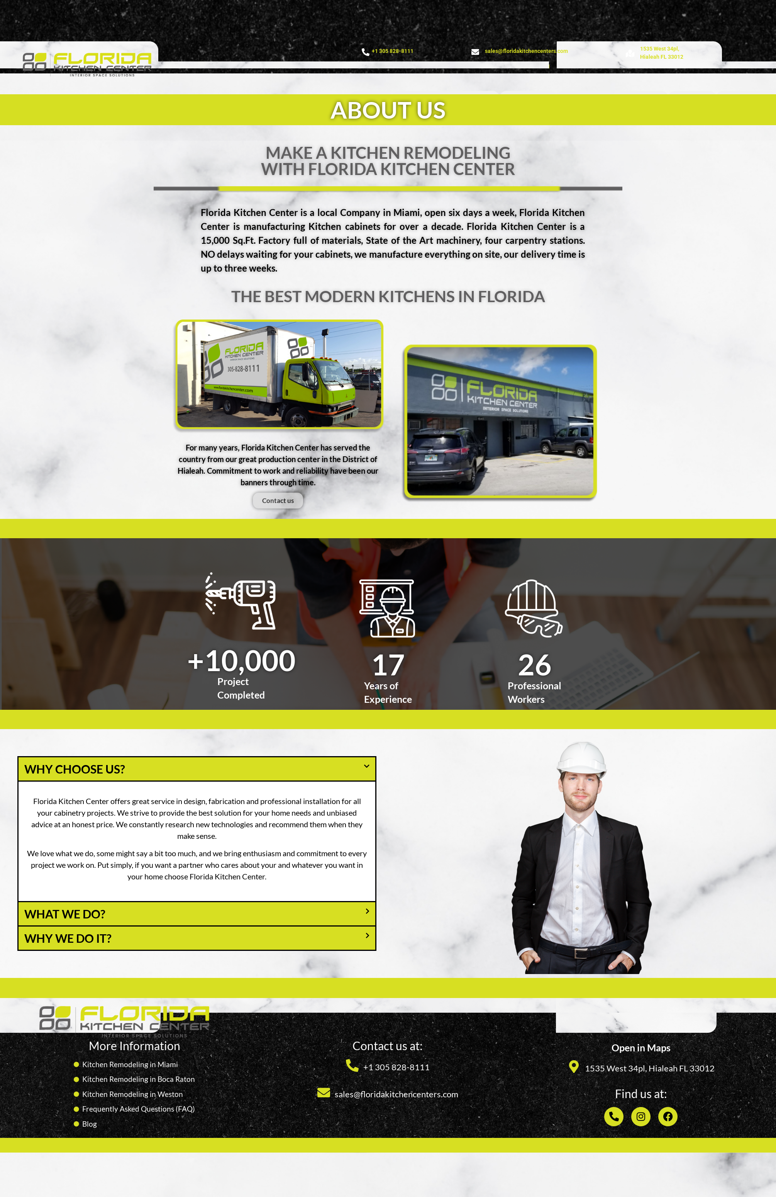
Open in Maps (641, 1047)
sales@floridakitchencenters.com (526, 51)
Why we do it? (68, 938)
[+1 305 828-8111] (365, 52)
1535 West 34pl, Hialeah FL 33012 (650, 1068)
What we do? (64, 914)
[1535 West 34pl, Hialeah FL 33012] (574, 1066)
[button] (197, 768)
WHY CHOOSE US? (74, 769)
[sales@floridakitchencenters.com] (475, 52)
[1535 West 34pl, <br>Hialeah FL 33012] (630, 54)
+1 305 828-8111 (392, 51)
